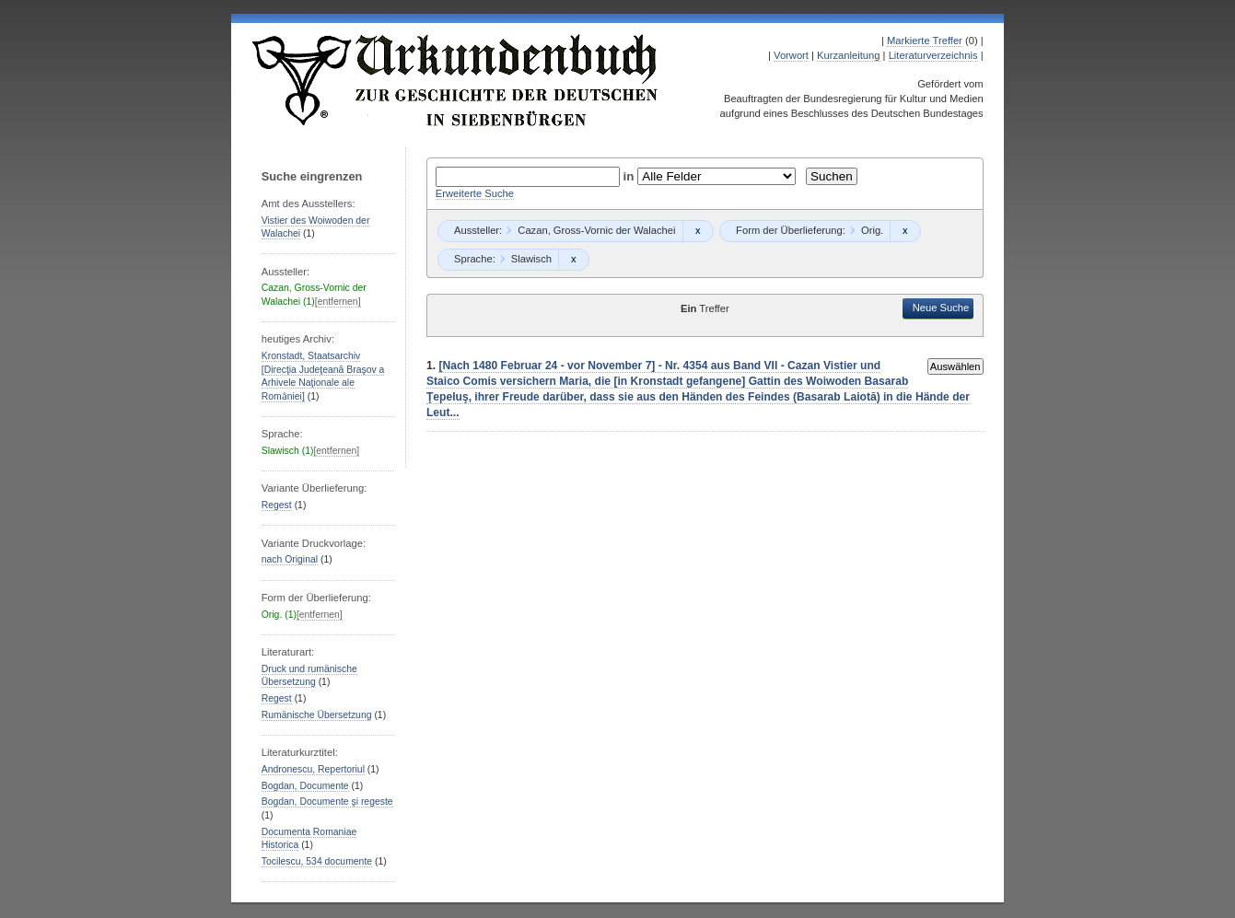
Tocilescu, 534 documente (317, 861)
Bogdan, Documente (305, 786)
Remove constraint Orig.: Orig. (905, 231)
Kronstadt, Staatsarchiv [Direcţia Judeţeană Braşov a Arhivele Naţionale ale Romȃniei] (323, 376)
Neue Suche (941, 307)
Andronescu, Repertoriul (313, 769)
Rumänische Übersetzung (317, 715)
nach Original (290, 559)
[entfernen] (338, 301)
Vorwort (791, 55)
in (630, 176)
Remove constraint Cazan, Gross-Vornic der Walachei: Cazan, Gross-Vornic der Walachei (697, 231)
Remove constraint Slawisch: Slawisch (573, 260)
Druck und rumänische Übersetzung (309, 676)
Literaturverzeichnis (933, 55)
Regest (277, 505)
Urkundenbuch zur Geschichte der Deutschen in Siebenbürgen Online (455, 80)
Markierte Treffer (924, 40)
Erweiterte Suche (475, 193)
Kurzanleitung (848, 55)
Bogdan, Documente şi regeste (327, 801)
